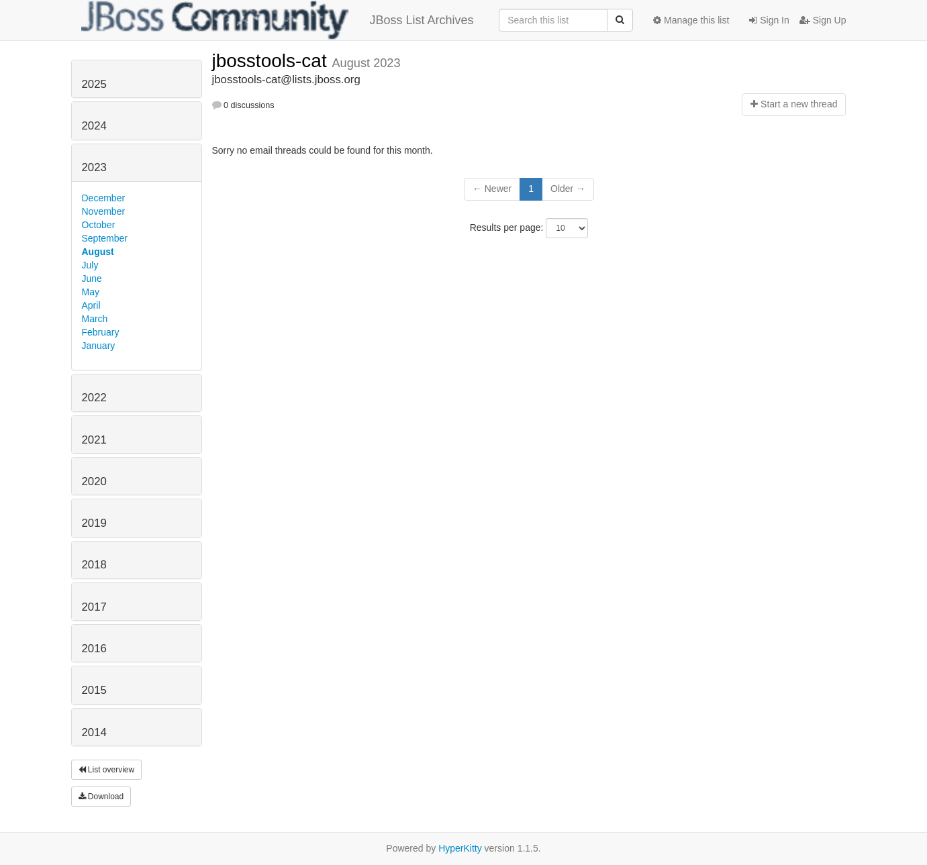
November (104, 211)
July (90, 265)
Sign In (769, 20)
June (92, 278)
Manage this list (691, 20)
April (91, 305)
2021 (94, 440)
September (105, 238)
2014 (94, 732)
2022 (94, 397)
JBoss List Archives (277, 20)
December (104, 198)
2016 (94, 648)
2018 (94, 564)
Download (101, 796)
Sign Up (822, 20)
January (98, 345)
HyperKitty (460, 848)
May (90, 292)
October (98, 224)
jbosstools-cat (272, 60)
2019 (94, 523)
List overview (107, 769)
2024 (94, 125)
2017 (94, 607)
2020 (94, 481)
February (100, 332)
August (98, 251)
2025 (94, 84)
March (95, 318)
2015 (94, 690)
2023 (94, 167)
